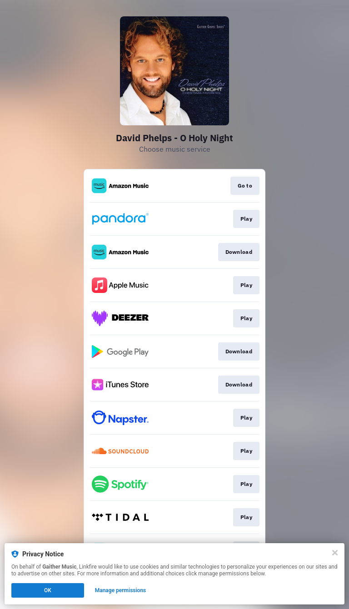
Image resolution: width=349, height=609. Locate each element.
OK (47, 590)
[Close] (335, 552)
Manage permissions (120, 590)
